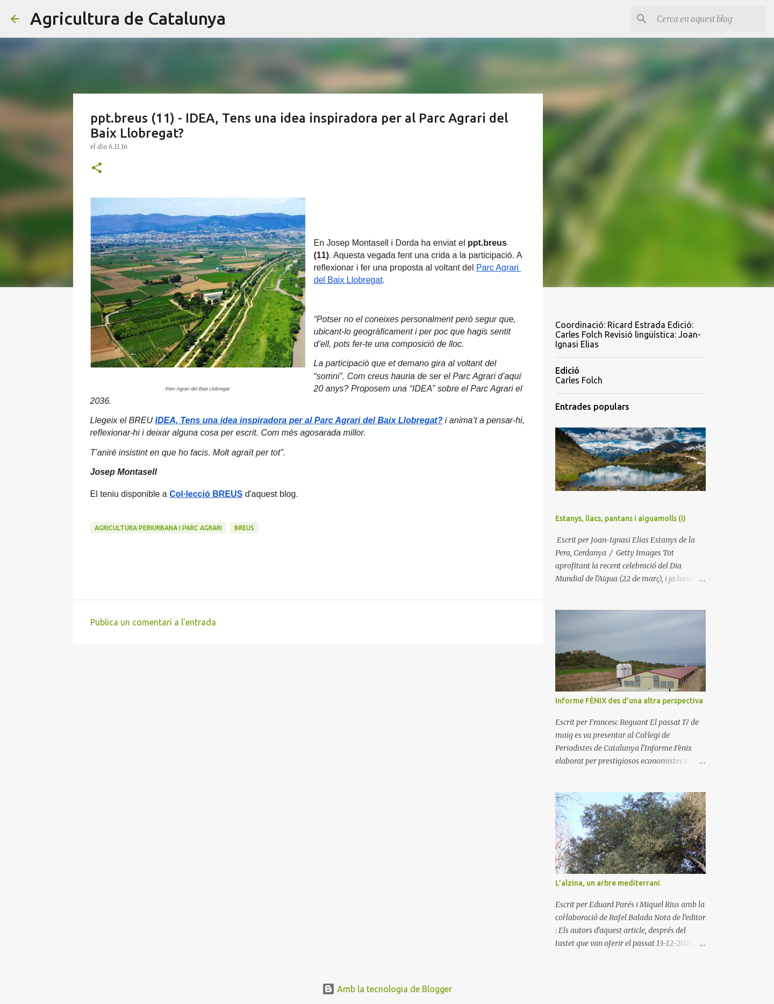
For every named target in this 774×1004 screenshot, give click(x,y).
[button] (96, 168)
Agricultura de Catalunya (128, 18)
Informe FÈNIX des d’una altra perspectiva (629, 700)
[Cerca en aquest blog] (709, 19)
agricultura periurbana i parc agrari (158, 527)
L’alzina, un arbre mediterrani (607, 883)
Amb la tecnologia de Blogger (387, 989)
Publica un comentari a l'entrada (153, 622)
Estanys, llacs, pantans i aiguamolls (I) (620, 518)
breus (244, 527)
